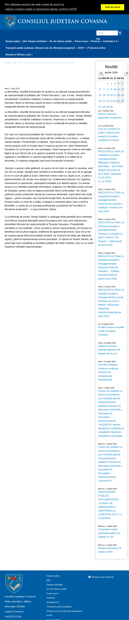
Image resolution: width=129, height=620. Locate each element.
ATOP (50, 615)
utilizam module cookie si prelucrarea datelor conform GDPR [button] (41, 9)
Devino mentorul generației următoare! (110, 115)
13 (100, 95)
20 (100, 100)
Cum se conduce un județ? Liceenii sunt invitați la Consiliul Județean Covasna (109, 134)
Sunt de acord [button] (112, 7)
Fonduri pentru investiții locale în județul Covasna (111, 331)
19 (122, 95)
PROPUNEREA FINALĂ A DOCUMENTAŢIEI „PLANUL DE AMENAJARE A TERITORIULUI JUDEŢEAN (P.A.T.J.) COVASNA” (110, 505)
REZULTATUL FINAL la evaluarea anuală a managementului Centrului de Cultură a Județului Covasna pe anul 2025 (111, 202)
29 (107, 106)
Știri (25, 41)
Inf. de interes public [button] (61, 41)
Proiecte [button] (96, 41)
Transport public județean (19, 48)
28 (104, 106)
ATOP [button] (82, 48)
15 (107, 95)
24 (114, 100)
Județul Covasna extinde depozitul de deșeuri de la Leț (109, 350)
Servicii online (96, 48)
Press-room (52, 593)
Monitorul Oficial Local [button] (19, 54)
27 (100, 106)
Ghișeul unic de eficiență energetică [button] (56, 48)
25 (118, 100)
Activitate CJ (53, 602)
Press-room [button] (82, 41)
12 (122, 89)
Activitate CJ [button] (111, 41)
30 (111, 106)
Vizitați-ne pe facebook (101, 577)
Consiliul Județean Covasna (62, 21)
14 (104, 95)
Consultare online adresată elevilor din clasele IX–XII (109, 533)
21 (104, 100)
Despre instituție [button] (38, 41)
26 (122, 100)
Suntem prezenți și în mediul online (110, 550)
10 (114, 89)
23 (111, 100)
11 (118, 89)
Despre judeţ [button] (13, 41)
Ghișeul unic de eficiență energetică (64, 611)
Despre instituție (55, 584)
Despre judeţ (53, 576)
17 (114, 95)
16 (111, 95)
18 (118, 95)
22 (107, 100)
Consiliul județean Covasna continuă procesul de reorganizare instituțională (108, 372)
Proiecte (51, 598)
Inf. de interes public (57, 589)
